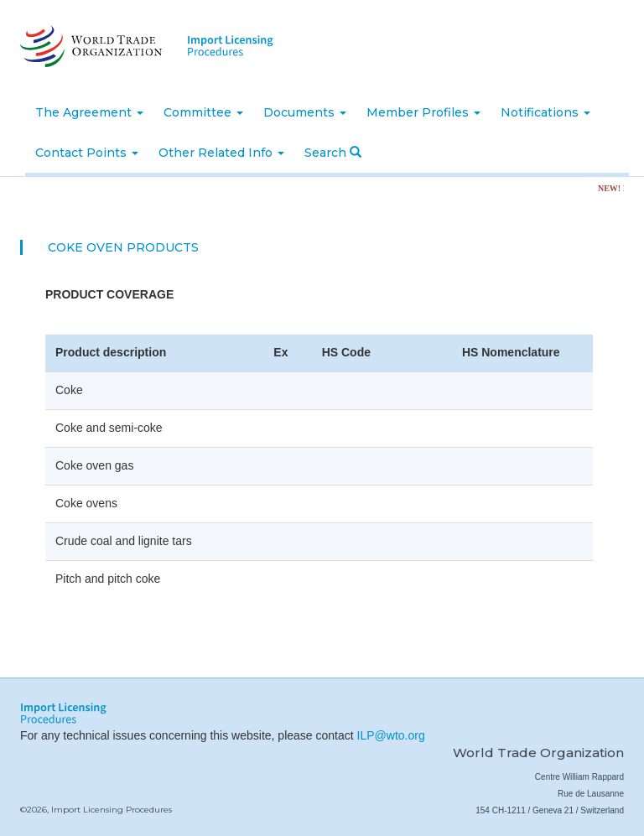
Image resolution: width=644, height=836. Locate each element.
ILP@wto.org (391, 735)
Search (332, 152)
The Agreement (89, 112)
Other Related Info (221, 152)
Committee (203, 112)
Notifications (545, 112)
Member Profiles (423, 112)
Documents (304, 112)
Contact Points (86, 152)
